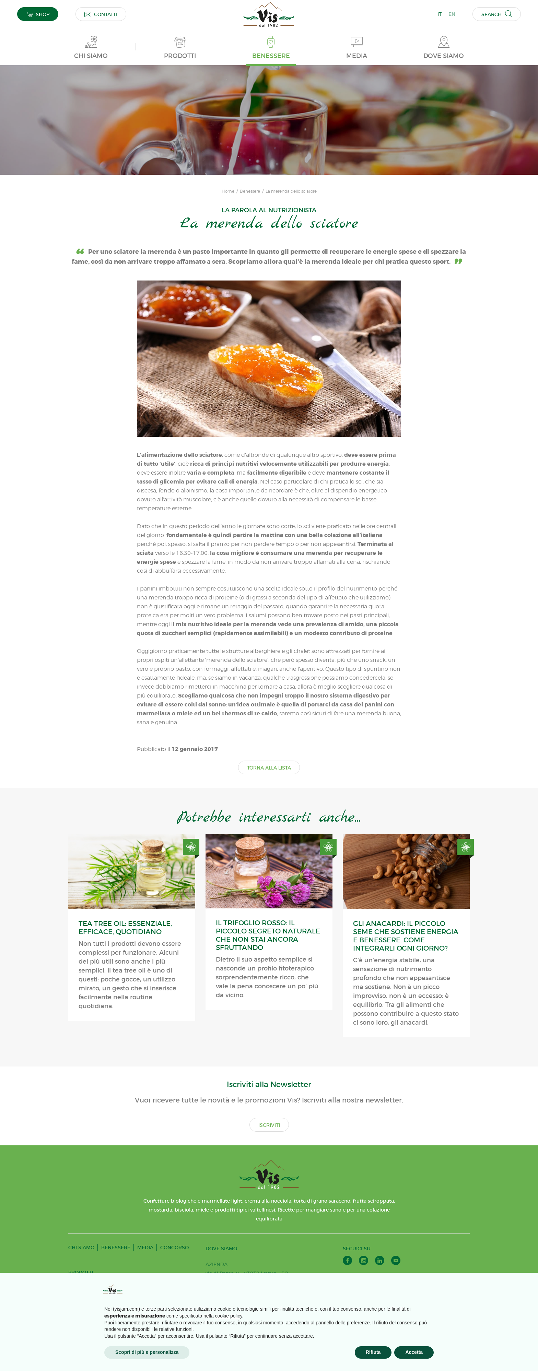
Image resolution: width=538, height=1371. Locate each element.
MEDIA (145, 1247)
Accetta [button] (414, 1352)
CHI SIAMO (81, 1247)
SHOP (37, 14)
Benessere (250, 191)
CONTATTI (100, 14)
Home (228, 191)
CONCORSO (174, 1247)
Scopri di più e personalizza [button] (146, 1352)
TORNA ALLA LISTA (269, 768)
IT (439, 14)
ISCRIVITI (269, 1125)
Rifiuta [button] (373, 1352)
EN (451, 14)
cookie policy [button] (228, 1316)
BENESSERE (115, 1247)
